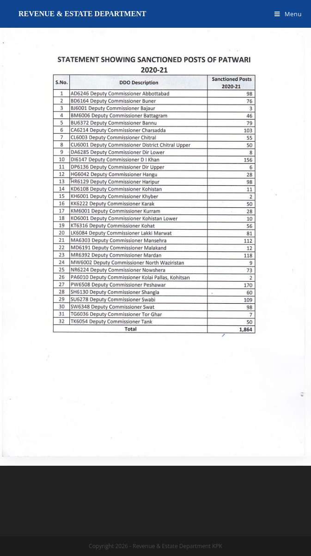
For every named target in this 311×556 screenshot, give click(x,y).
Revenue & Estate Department (82, 14)
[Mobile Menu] (288, 14)
